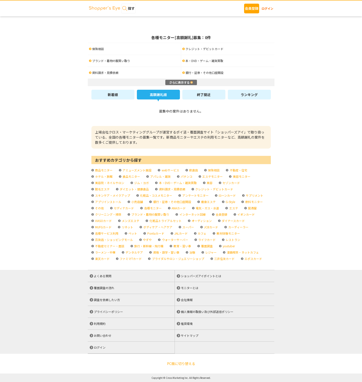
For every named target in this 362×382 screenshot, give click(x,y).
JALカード (181, 233)
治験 (192, 252)
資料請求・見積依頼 (171, 189)
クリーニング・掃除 (107, 214)
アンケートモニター (195, 195)
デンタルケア (134, 252)
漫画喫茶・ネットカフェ (242, 252)
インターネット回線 (192, 214)
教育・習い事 (182, 246)
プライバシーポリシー (108, 312)
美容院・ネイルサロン (109, 183)
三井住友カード (224, 259)
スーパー (188, 227)
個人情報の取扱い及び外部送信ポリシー (207, 312)
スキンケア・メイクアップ (112, 195)
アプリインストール (107, 202)
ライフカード (206, 240)
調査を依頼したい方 (107, 300)
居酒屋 (252, 208)
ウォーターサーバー (174, 240)
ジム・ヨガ (141, 183)
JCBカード (210, 227)
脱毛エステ (102, 189)
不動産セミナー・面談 (109, 246)
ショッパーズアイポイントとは (201, 276)
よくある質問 (102, 276)
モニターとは (189, 288)
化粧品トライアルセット (165, 221)
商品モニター (103, 170)
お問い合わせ (102, 335)
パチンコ (186, 176)
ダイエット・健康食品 (134, 189)
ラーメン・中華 (104, 252)
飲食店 (193, 170)
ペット (132, 233)
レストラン (232, 240)
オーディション (201, 221)
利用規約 (100, 323)
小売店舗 (137, 202)
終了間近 (204, 94)
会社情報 (187, 300)
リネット (127, 227)
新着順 (113, 94)
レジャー (210, 252)
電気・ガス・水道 (207, 208)
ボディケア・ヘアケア (157, 227)
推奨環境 (187, 323)
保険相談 (213, 170)
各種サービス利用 (106, 233)
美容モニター (241, 176)
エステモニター (212, 176)
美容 (209, 183)
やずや (147, 240)
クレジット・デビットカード (213, 189)
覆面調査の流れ (104, 288)
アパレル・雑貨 (160, 176)
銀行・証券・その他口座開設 (171, 202)
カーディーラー (238, 227)
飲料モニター (254, 202)
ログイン (267, 8)
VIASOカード (103, 221)
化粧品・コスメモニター (155, 195)
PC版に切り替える (181, 363)
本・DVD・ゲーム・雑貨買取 (177, 183)
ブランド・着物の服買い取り (150, 214)
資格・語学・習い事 (165, 252)
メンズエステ (130, 221)
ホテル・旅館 (103, 176)
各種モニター (152, 208)
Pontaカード (155, 233)
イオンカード (246, 214)
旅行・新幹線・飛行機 (148, 246)
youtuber (228, 246)
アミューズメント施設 (136, 170)
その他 (99, 208)
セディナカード (123, 208)
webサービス (170, 170)
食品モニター (131, 176)
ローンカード (227, 195)
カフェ (201, 233)
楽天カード (102, 259)
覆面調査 (206, 246)
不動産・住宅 (238, 170)
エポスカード (253, 259)
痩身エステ (208, 202)
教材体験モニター (228, 233)
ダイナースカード (233, 221)
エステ (233, 208)
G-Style (230, 202)
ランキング (249, 94)
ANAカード (178, 208)
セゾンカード (231, 183)
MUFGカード (103, 227)
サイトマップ (189, 335)
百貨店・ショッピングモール (113, 240)
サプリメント (254, 195)
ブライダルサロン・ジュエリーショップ (177, 259)
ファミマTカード (130, 259)
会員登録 (251, 8)
